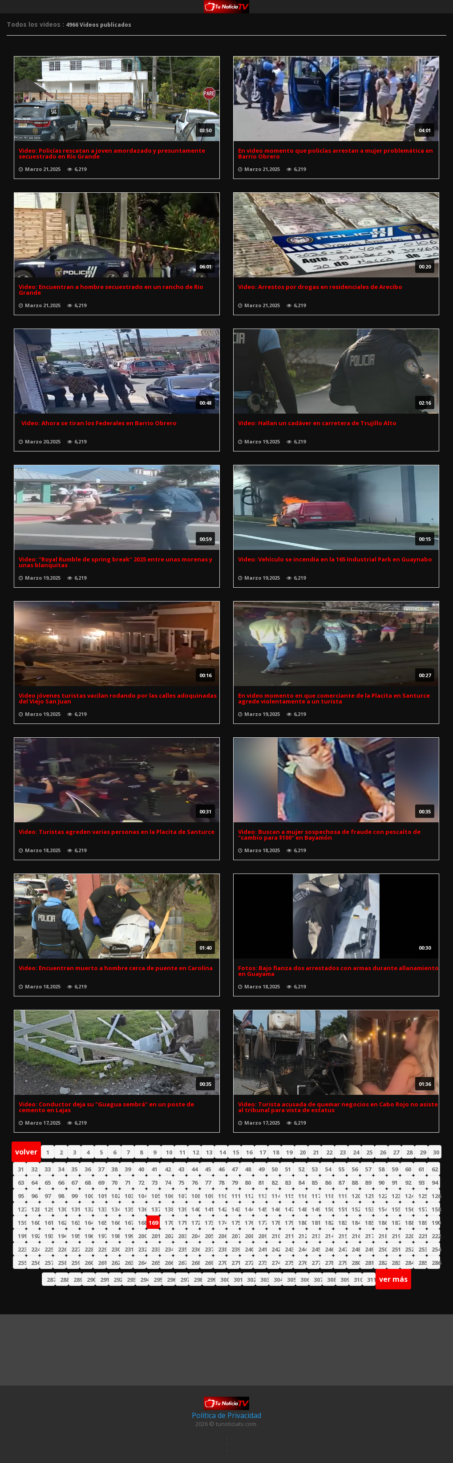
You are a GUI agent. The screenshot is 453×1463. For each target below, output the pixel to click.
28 (409, 1152)
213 (315, 1236)
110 (222, 1196)
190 (436, 1223)
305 (291, 1280)
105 (155, 1196)
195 (75, 1236)
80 (248, 1183)
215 (342, 1236)
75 (181, 1183)
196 (89, 1236)
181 (315, 1223)
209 (262, 1236)
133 (102, 1209)
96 (34, 1196)
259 (75, 1263)
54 (328, 1169)
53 (314, 1169)
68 (88, 1183)
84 (301, 1183)
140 (195, 1209)
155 (396, 1209)
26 (383, 1152)
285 (422, 1263)
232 (142, 1249)
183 (342, 1223)
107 (182, 1196)
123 (396, 1196)
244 (302, 1249)
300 (224, 1280)
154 (382, 1209)
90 (381, 1183)
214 (329, 1236)
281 (369, 1263)
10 (169, 1152)
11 (182, 1152)
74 (168, 1183)
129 (48, 1209)
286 (436, 1263)
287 (51, 1280)
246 (329, 1249)
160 (35, 1223)
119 (342, 1196)
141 (209, 1209)
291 (104, 1280)
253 (422, 1249)
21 (316, 1152)
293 (131, 1280)
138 (169, 1209)
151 (342, 1209)
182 (329, 1223)
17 (262, 1152)
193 (48, 1236)
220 (409, 1236)
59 (395, 1169)
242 (275, 1249)
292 (117, 1280)
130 (62, 1209)
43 (181, 1169)
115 (289, 1196)
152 (356, 1209)
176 (249, 1223)
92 (408, 1183)
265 (155, 1263)
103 (129, 1196)
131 (75, 1209)
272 (249, 1263)
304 (278, 1280)
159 (22, 1223)
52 (301, 1169)
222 (436, 1236)
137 (155, 1209)
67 (74, 1183)
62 (435, 1169)
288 (64, 1280)
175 (235, 1223)
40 (141, 1169)
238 (222, 1249)
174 (222, 1223)
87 (341, 1183)
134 (115, 1209)
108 (195, 1196)
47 (234, 1169)
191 (22, 1236)
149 (315, 1209)
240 (249, 1249)
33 (47, 1169)
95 (21, 1196)
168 (142, 1223)
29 (423, 1152)
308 (331, 1280)
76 (194, 1183)
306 (304, 1280)
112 (249, 1196)
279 (342, 1263)
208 (249, 1236)
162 (62, 1223)
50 (274, 1169)
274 (275, 1263)
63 (21, 1183)
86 (328, 1183)
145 (262, 1209)
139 (182, 1209)
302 (251, 1280)
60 (408, 1169)
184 (356, 1223)
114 (275, 1196)
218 (382, 1236)
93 (421, 1183)
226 (62, 1249)
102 (115, 1196)
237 (209, 1249)
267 (182, 1263)
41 (154, 1169)
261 (102, 1263)
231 (129, 1249)
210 (275, 1236)
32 (34, 1169)
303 (264, 1280)
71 (128, 1183)
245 (315, 1249)
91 (395, 1183)
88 (355, 1183)
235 (182, 1249)
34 (61, 1169)
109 (209, 1196)
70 (114, 1183)
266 (169, 1263)
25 (369, 1152)
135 (129, 1209)
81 (261, 1183)
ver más (393, 1279)
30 (436, 1152)
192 (35, 1236)
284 (409, 1263)
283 (396, 1263)
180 (302, 1223)
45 (208, 1169)
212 (302, 1236)
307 (318, 1280)
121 (369, 1196)
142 (222, 1209)
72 (141, 1183)
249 (369, 1249)
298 (198, 1280)
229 (102, 1249)
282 (382, 1263)
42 (168, 1169)
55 (341, 1169)
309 (344, 1280)
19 (289, 1152)
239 (235, 1249)
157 (422, 1209)
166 (115, 1223)
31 (21, 1169)
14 (222, 1152)
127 (22, 1209)
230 (115, 1249)
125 (422, 1196)
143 (235, 1209)
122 (382, 1196)
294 (144, 1280)
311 (371, 1280)
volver (26, 1152)
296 (171, 1280)
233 (155, 1249)
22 (329, 1152)
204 (195, 1236)
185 (369, 1223)
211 (289, 1236)
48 (248, 1169)
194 (62, 1236)
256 (35, 1263)
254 (436, 1249)
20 (302, 1152)
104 (142, 1196)
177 (262, 1223)
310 (358, 1280)
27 (396, 1152)
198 (115, 1236)
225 (48, 1249)
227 (75, 1249)
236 (195, 1249)
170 (169, 1223)
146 (275, 1209)
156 (409, 1209)
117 (315, 1196)
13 (209, 1152)
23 (343, 1152)
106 (169, 1196)
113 (262, 1196)
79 (234, 1183)
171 (182, 1223)
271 (235, 1263)
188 (409, 1223)
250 (382, 1249)
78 (221, 1183)
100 (89, 1196)
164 (89, 1223)
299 (211, 1280)
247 (342, 1249)
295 (158, 1280)
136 (142, 1209)
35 (74, 1169)
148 (302, 1209)
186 (382, 1223)
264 (142, 1263)
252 (409, 1249)
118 (329, 1196)
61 (421, 1169)
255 (22, 1263)
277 (315, 1263)
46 (221, 1169)
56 (355, 1169)
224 (35, 1249)
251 (396, 1249)
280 (356, 1263)
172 (195, 1223)
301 (238, 1280)
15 (236, 1152)
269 (209, 1263)
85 (314, 1183)
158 (436, 1209)
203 (182, 1236)
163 (75, 1223)
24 (356, 1152)
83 (288, 1183)
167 (129, 1223)
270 (222, 1263)
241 (262, 1249)
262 (115, 1263)
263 (129, 1263)
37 (101, 1169)
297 (184, 1280)
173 (209, 1223)
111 (235, 1196)
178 (275, 1223)
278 (329, 1263)
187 (396, 1223)
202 (169, 1236)
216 (356, 1236)
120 (356, 1196)
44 (194, 1169)
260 (89, 1263)
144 (249, 1209)
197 (102, 1236)
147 (289, 1209)
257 (48, 1263)
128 (35, 1209)
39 (128, 1169)
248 (356, 1249)
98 (61, 1196)
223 (22, 1249)
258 (62, 1263)
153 (369, 1209)
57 (368, 1169)
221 (422, 1236)
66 (61, 1183)
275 (289, 1263)
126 (436, 1196)
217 (369, 1236)
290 (91, 1280)
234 (169, 1249)
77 (208, 1183)
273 (262, 1263)
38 (114, 1169)
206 (222, 1236)
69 (101, 1183)
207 (235, 1236)
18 (276, 1152)
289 (77, 1280)
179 (289, 1223)
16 (249, 1152)
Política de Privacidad (226, 1415)
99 (74, 1196)
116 (302, 1196)
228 (89, 1249)
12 (196, 1152)
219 (396, 1236)
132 (89, 1209)
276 (302, 1263)
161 (48, 1223)
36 (88, 1169)
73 (154, 1183)
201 (155, 1236)
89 (368, 1183)
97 (47, 1196)
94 (435, 1183)
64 (34, 1183)
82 (274, 1183)
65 (47, 1183)
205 (209, 1236)
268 (195, 1263)
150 (329, 1209)
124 (409, 1196)
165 (102, 1223)
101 (102, 1196)
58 (381, 1169)
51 (288, 1169)
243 (289, 1249)
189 (422, 1223)
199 (129, 1236)
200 (142, 1236)
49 (261, 1169)
